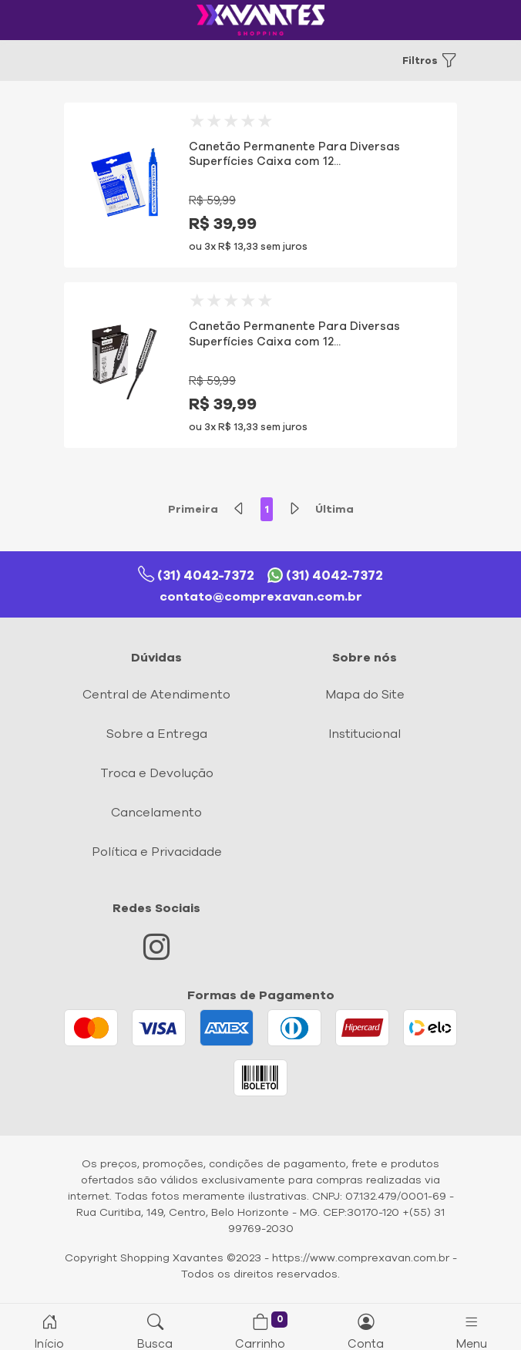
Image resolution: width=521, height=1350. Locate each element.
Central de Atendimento (156, 694)
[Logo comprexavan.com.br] (260, 20)
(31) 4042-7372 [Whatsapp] (325, 575)
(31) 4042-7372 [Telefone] (196, 575)
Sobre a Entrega (156, 733)
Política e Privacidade (157, 851)
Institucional (364, 733)
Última (334, 509)
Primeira (193, 509)
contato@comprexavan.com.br (261, 596)
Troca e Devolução (156, 773)
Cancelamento (156, 812)
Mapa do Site (365, 694)
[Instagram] (156, 953)
